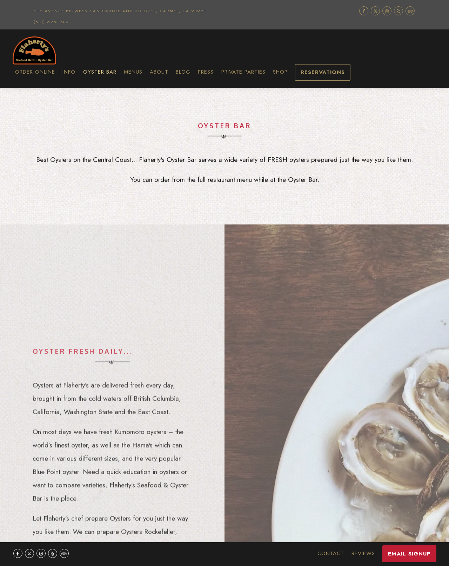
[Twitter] (375, 10)
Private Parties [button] (243, 72)
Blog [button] (183, 72)
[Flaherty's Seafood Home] (56, 50)
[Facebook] (363, 10)
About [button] (159, 72)
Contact (330, 553)
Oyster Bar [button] (99, 72)
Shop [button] (280, 72)
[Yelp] (398, 10)
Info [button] (68, 72)
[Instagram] (386, 10)
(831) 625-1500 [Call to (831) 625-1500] (51, 22)
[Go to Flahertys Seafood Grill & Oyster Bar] (120, 11)
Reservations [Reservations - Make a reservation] (323, 72)
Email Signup (409, 554)
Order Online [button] (35, 72)
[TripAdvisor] (410, 10)
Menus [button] (133, 72)
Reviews (363, 553)
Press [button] (206, 72)
